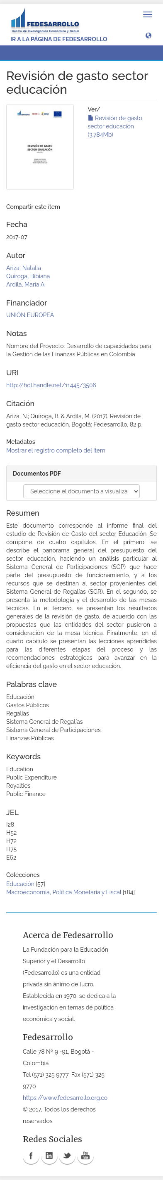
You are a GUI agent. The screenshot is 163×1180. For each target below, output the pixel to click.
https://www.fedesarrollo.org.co (65, 1098)
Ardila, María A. (26, 284)
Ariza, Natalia (23, 268)
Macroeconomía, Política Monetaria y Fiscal (63, 892)
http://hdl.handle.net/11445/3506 (51, 385)
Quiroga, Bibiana (28, 276)
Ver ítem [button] (26, 53)
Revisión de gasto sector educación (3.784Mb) (115, 126)
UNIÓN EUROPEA (30, 315)
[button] (148, 35)
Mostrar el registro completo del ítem (55, 450)
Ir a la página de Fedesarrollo (58, 39)
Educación (20, 884)
